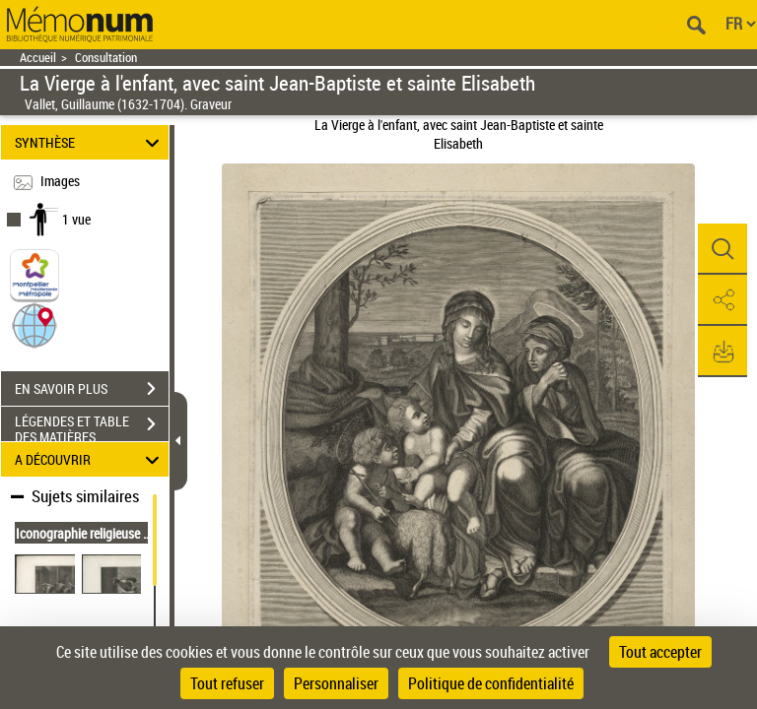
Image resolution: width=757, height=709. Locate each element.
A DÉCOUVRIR (90, 459)
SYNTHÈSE (90, 142)
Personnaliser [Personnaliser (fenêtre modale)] (336, 683)
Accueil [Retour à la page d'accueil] (38, 57)
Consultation (106, 57)
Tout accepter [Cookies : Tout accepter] (660, 652)
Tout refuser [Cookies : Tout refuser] (227, 683)
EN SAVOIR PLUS (92, 389)
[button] (34, 324)
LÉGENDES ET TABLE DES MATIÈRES (92, 426)
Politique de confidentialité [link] (491, 683)
